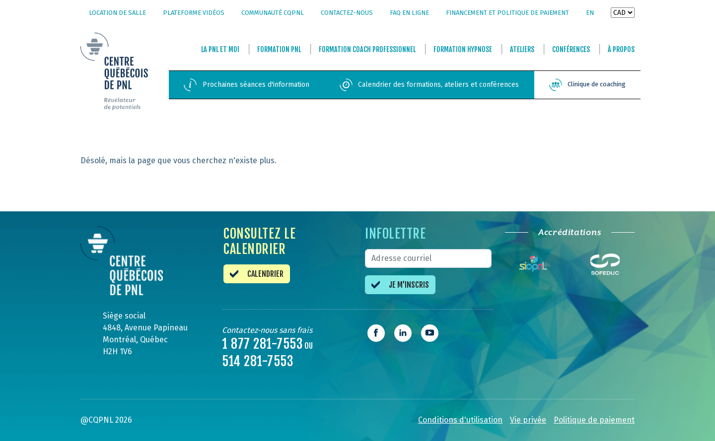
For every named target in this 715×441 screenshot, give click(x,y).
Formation (279, 49)
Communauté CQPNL (272, 12)
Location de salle (117, 12)
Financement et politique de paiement (507, 12)
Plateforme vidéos (193, 12)
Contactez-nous (347, 12)
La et (220, 49)
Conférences (571, 49)
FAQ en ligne (409, 12)
